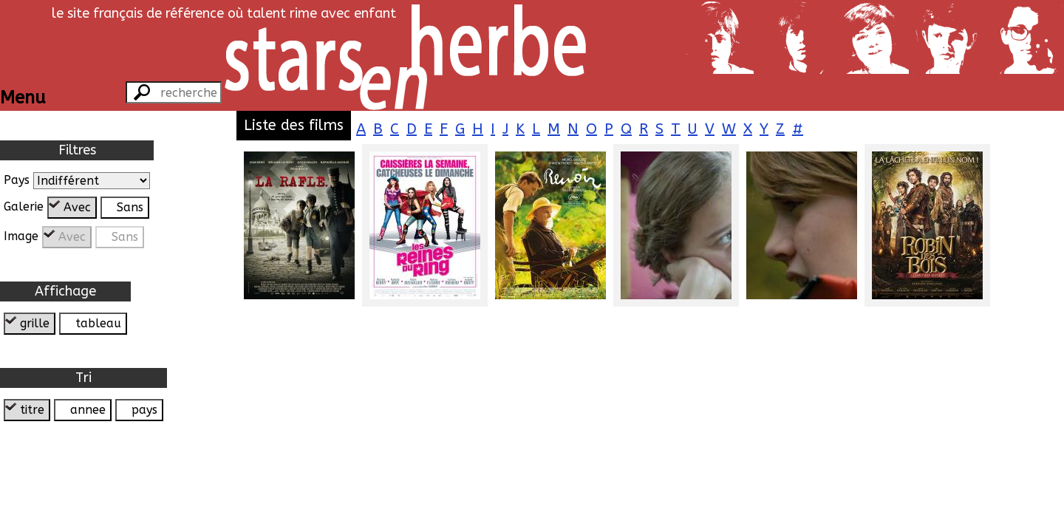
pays (144, 410)
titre (32, 410)
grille (35, 323)
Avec (77, 207)
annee (88, 410)
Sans (130, 207)
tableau (98, 323)
